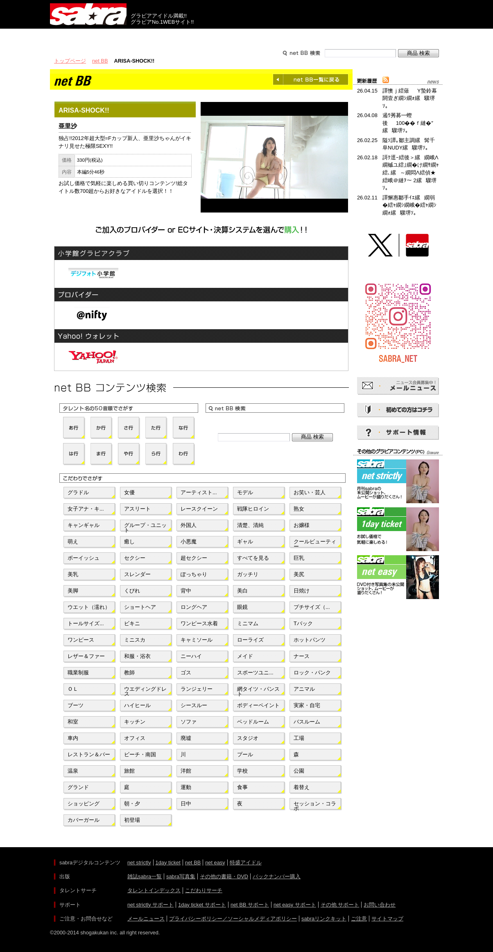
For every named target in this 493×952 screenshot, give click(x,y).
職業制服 (78, 672)
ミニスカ (134, 640)
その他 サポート (340, 905)
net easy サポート (295, 905)
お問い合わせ (380, 905)
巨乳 (299, 558)
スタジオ (247, 738)
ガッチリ (247, 574)
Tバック (303, 623)
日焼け (302, 591)
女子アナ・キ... (86, 509)
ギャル (245, 541)
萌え (73, 541)
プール (245, 754)
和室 (73, 722)
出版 (89, 36)
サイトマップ (387, 919)
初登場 (132, 820)
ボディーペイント (258, 705)
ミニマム (247, 623)
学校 (242, 771)
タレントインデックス (154, 890)
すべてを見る (253, 558)
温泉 (73, 771)
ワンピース (81, 640)
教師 (129, 672)
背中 (186, 591)
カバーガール (84, 820)
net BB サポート (250, 905)
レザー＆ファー (86, 656)
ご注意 (359, 919)
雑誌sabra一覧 (144, 876)
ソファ (189, 722)
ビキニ (132, 623)
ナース (302, 656)
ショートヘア (140, 607)
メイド (245, 656)
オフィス (134, 738)
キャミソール (197, 640)
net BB (100, 61)
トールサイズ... (86, 623)
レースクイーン (199, 509)
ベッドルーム (253, 722)
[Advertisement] (398, 638)
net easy (215, 862)
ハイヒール (137, 705)
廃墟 (186, 738)
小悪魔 (189, 541)
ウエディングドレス (145, 691)
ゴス (186, 672)
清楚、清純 (250, 525)
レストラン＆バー (89, 754)
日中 (186, 803)
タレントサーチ (246, 36)
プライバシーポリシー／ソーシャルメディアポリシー (233, 919)
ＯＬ (73, 689)
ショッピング (84, 803)
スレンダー (137, 574)
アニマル (304, 689)
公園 (299, 771)
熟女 (299, 509)
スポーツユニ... (255, 672)
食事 (242, 787)
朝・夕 (132, 803)
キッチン (134, 722)
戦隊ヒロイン (253, 509)
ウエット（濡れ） (89, 607)
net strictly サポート (150, 905)
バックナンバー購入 (277, 876)
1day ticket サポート (202, 905)
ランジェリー (197, 689)
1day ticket (168, 862)
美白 (242, 591)
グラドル (78, 492)
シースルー (194, 705)
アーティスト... (199, 492)
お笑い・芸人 (310, 492)
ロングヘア (194, 607)
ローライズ (250, 640)
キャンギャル (84, 525)
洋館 (186, 771)
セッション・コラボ (315, 805)
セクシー (134, 558)
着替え (302, 787)
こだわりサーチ (203, 890)
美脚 (73, 591)
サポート (325, 36)
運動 (186, 787)
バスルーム (307, 722)
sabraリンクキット (323, 919)
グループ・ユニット (145, 527)
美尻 (299, 574)
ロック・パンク (312, 672)
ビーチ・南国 (140, 754)
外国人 (189, 525)
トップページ (70, 61)
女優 (129, 492)
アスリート (137, 509)
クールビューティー (315, 543)
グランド (78, 787)
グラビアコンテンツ (168, 36)
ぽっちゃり (194, 574)
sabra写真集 (180, 876)
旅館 (129, 771)
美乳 (73, 574)
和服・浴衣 (137, 656)
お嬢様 (302, 525)
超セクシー (194, 558)
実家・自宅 (307, 705)
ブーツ (76, 705)
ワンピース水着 (199, 623)
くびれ (132, 591)
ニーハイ (191, 656)
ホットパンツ (310, 640)
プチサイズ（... (312, 607)
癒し (129, 541)
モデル (245, 492)
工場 (299, 738)
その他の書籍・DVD (224, 876)
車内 (73, 738)
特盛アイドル (246, 862)
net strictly (139, 862)
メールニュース (146, 919)
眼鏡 (242, 607)
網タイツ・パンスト (258, 691)
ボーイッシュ (84, 558)
